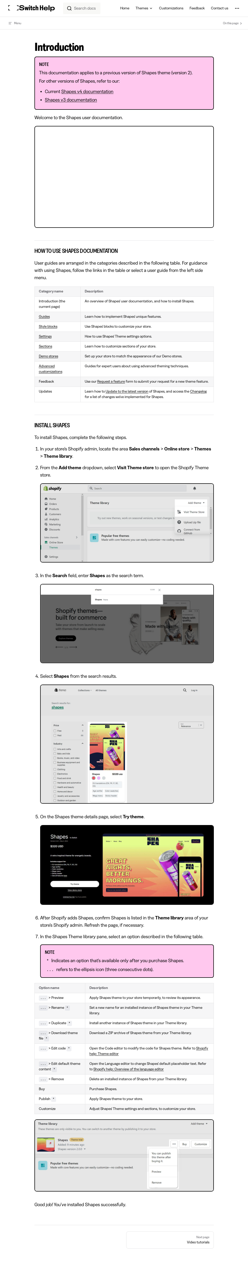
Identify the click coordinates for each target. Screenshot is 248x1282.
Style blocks (48, 326)
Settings (45, 336)
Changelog (198, 391)
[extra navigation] (237, 8)
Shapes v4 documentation (87, 91)
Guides (44, 317)
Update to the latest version (127, 391)
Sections (45, 346)
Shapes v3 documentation (71, 99)
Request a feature (111, 381)
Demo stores (48, 356)
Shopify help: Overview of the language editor (128, 1069)
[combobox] (81, 8)
